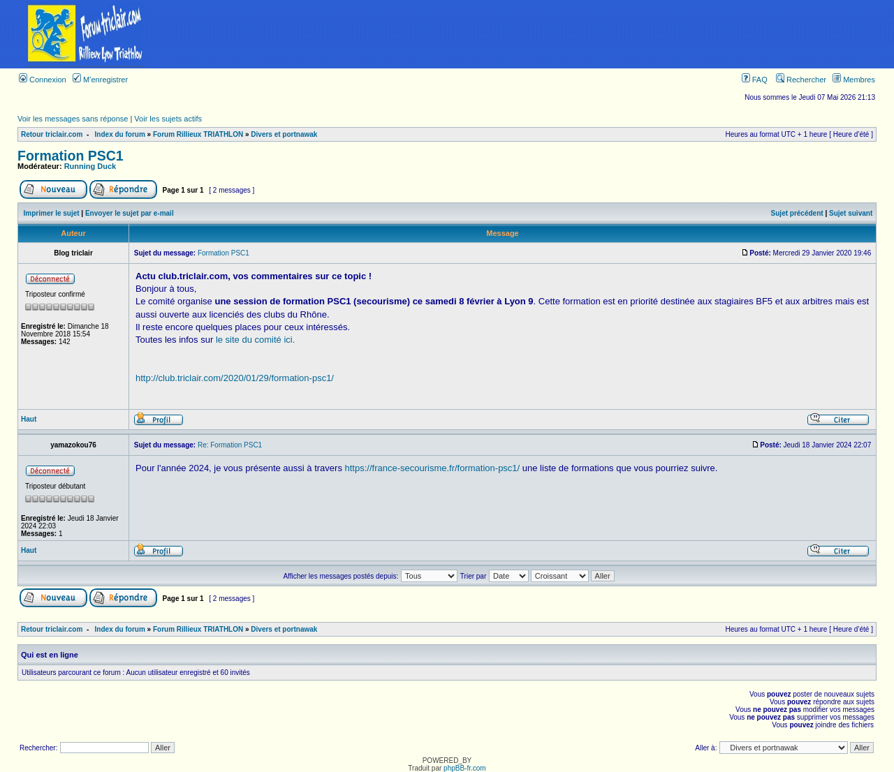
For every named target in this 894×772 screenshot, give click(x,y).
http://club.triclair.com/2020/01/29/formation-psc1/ (234, 378)
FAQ (755, 79)
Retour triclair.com (51, 134)
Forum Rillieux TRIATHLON (198, 134)
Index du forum (120, 134)
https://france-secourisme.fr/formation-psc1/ (432, 468)
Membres (854, 79)
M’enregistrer (100, 79)
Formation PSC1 (70, 155)
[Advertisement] (533, 34)
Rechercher (801, 79)
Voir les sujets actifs (168, 118)
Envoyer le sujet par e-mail (129, 213)
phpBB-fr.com (465, 768)
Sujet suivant (850, 213)
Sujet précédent (797, 213)
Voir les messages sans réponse (72, 118)
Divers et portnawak (284, 134)
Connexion (42, 79)
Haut (28, 419)
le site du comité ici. (255, 339)
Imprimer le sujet (52, 213)
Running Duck (90, 166)
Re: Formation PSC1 (230, 445)
